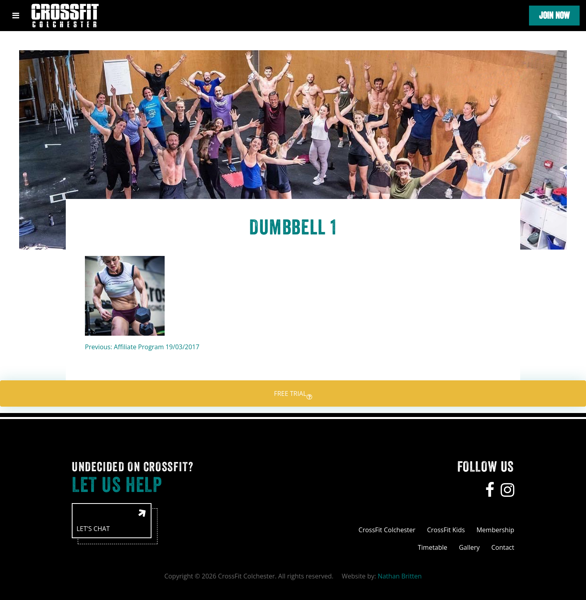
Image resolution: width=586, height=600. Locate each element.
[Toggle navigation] (15, 16)
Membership (495, 529)
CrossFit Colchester (386, 529)
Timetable (432, 547)
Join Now (554, 15)
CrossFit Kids (446, 529)
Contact (503, 547)
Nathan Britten (399, 576)
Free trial (293, 394)
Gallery (469, 547)
